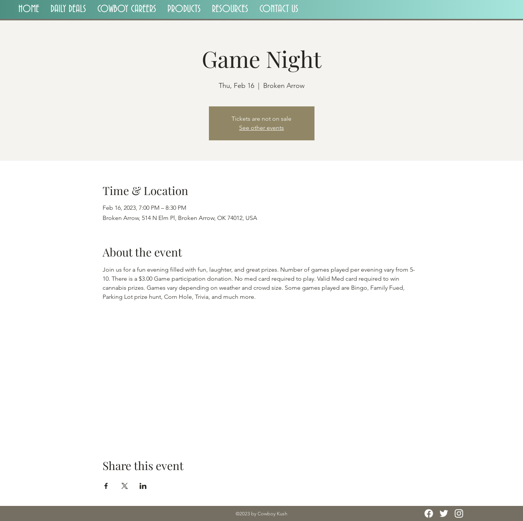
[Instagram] (459, 513)
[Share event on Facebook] (106, 486)
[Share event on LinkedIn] (143, 486)
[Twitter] (443, 513)
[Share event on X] (124, 486)
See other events (261, 127)
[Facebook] (428, 513)
